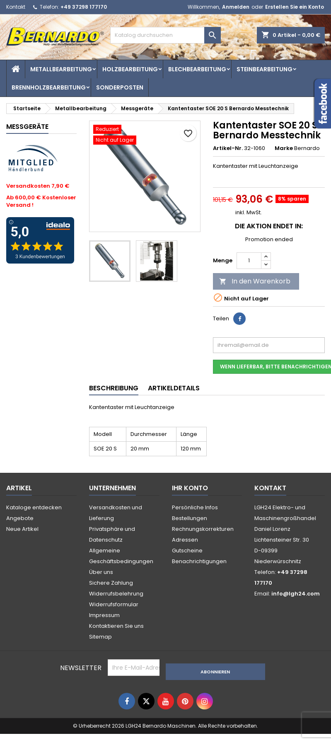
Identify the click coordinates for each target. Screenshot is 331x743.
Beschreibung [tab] (113, 388)
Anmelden (235, 6)
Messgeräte (27, 126)
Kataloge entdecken (34, 507)
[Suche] (165, 35)
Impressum (104, 615)
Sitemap (100, 637)
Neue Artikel (22, 529)
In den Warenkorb (254, 281)
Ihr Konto (190, 488)
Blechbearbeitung (197, 69)
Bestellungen (189, 518)
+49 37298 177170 (83, 6)
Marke (284, 148)
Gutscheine (187, 550)
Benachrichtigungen (199, 561)
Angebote (20, 518)
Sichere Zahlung (111, 583)
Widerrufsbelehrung (116, 594)
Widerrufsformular (113, 604)
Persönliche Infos (195, 507)
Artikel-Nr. (228, 148)
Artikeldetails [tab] (174, 388)
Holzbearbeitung (130, 69)
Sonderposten (119, 87)
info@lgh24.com (295, 594)
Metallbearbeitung (61, 69)
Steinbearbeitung (264, 69)
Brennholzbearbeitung (49, 87)
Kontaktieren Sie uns (116, 626)
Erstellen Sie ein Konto (294, 6)
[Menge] (249, 260)
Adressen (185, 540)
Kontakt (15, 6)
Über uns (101, 572)
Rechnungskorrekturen (203, 529)
